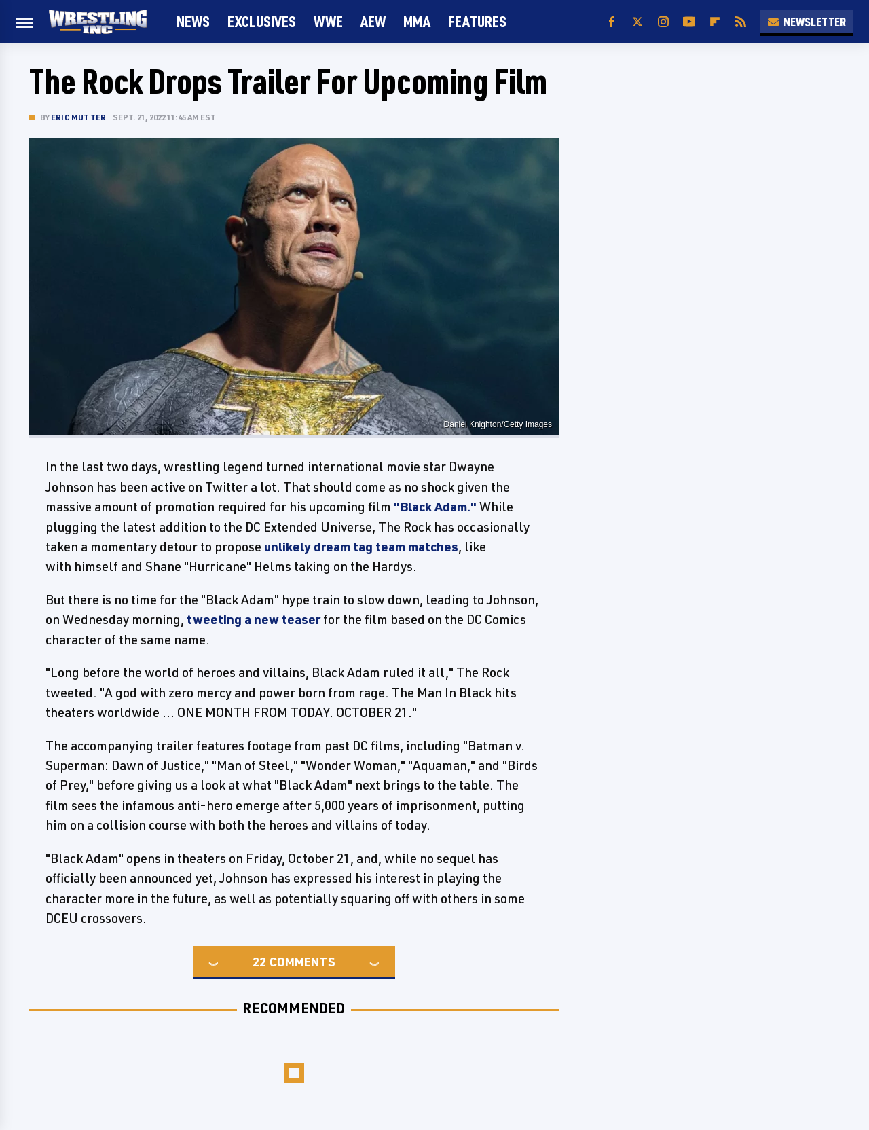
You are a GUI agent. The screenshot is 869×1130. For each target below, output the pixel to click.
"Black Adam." (435, 506)
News (193, 21)
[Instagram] (663, 22)
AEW (373, 21)
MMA (416, 21)
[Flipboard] (715, 22)
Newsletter (806, 21)
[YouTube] (689, 22)
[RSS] (741, 22)
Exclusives (261, 21)
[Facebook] (612, 22)
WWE (328, 21)
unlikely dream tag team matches (361, 547)
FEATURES (477, 21)
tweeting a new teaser (253, 619)
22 (259, 961)
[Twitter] (637, 22)
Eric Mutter (78, 117)
